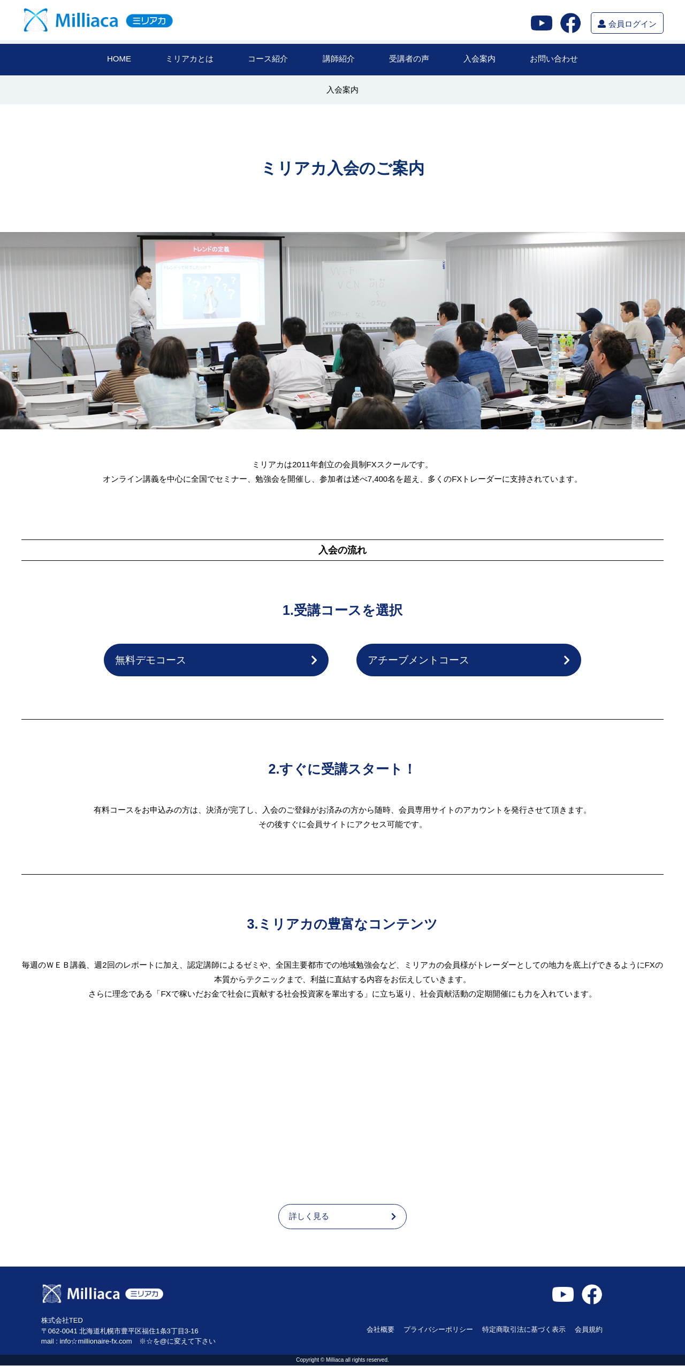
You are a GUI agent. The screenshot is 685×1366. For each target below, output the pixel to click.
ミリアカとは (189, 58)
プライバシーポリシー (438, 1330)
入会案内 (479, 58)
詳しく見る (342, 1217)
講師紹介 (339, 58)
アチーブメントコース (469, 660)
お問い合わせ (554, 58)
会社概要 (380, 1330)
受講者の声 (409, 58)
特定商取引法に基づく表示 (524, 1330)
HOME (119, 58)
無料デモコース (216, 660)
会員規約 (589, 1330)
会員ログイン (627, 23)
